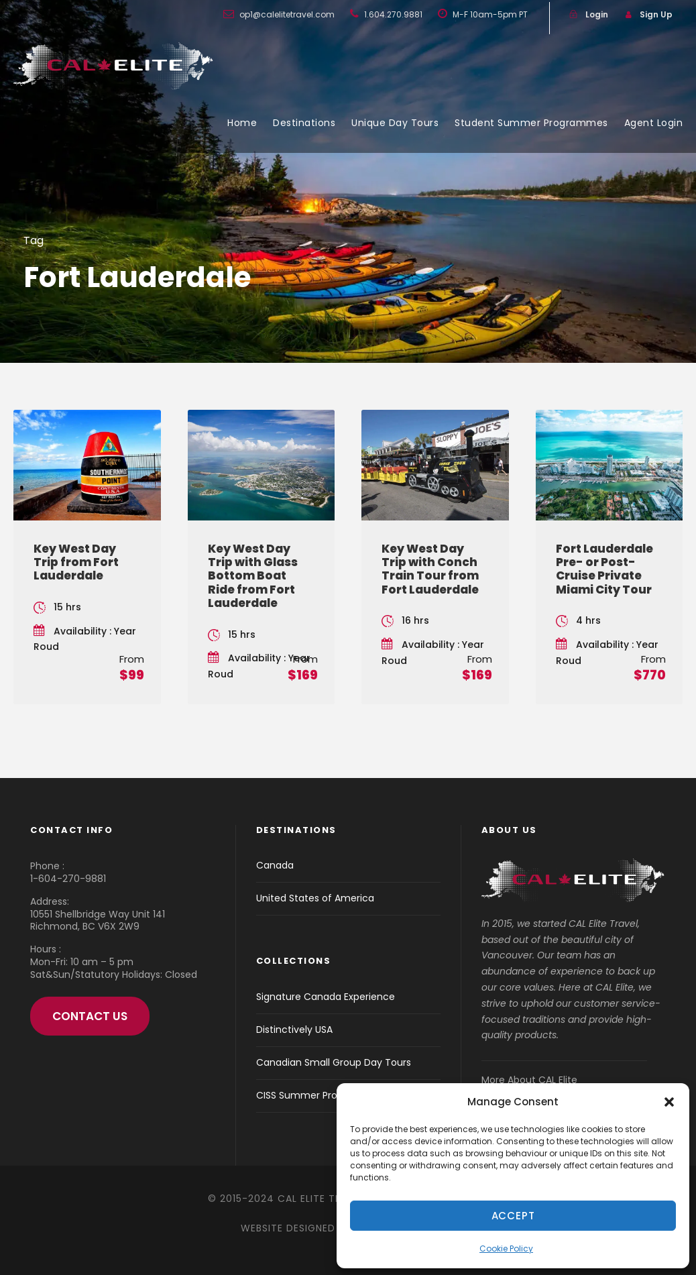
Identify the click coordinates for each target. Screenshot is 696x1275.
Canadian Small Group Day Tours (333, 1062)
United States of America (315, 898)
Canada (275, 865)
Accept (513, 1216)
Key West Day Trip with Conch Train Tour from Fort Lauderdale (430, 569)
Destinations (304, 122)
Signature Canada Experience (325, 996)
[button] (669, 1102)
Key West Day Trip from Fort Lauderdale (76, 562)
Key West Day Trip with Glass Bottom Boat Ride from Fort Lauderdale (253, 576)
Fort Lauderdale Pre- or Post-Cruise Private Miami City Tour (604, 569)
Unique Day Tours (395, 122)
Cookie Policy (506, 1248)
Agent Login (653, 122)
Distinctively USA (294, 1029)
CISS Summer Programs (311, 1095)
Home (242, 122)
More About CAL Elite (529, 1080)
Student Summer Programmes (531, 122)
